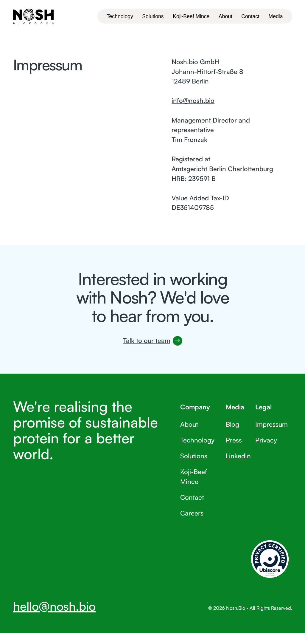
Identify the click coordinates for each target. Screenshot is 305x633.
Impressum (271, 424)
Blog (232, 424)
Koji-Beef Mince (193, 476)
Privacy (266, 440)
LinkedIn (237, 456)
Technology (197, 440)
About (189, 424)
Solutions (193, 456)
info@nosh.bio (193, 101)
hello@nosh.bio (54, 606)
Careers (191, 513)
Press (233, 440)
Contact (192, 497)
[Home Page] (33, 16)
